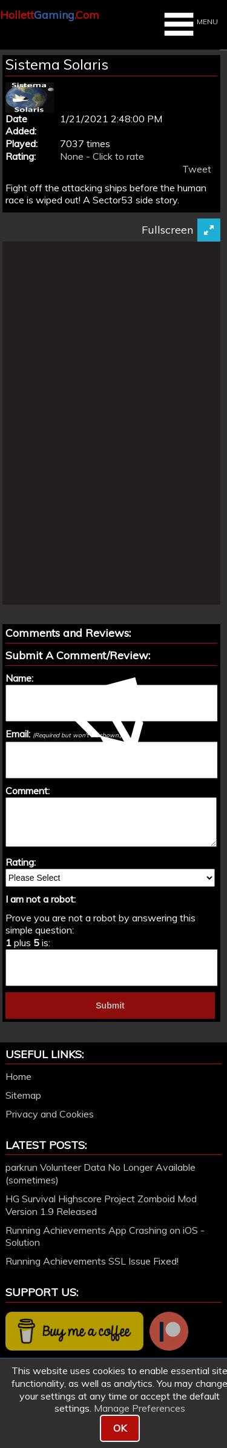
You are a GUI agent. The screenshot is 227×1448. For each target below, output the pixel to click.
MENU (189, 24)
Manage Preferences (139, 1408)
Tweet (196, 169)
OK (120, 1428)
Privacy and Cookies (49, 1114)
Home (18, 1076)
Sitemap (23, 1095)
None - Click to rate (102, 156)
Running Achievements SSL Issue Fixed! (92, 1261)
